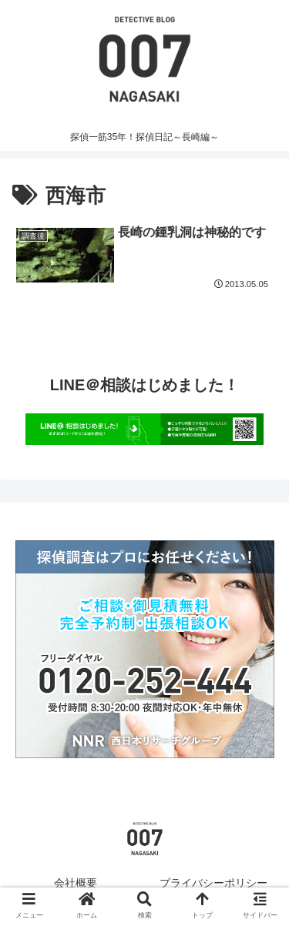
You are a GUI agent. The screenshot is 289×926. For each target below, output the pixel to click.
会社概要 (75, 883)
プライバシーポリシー (213, 883)
